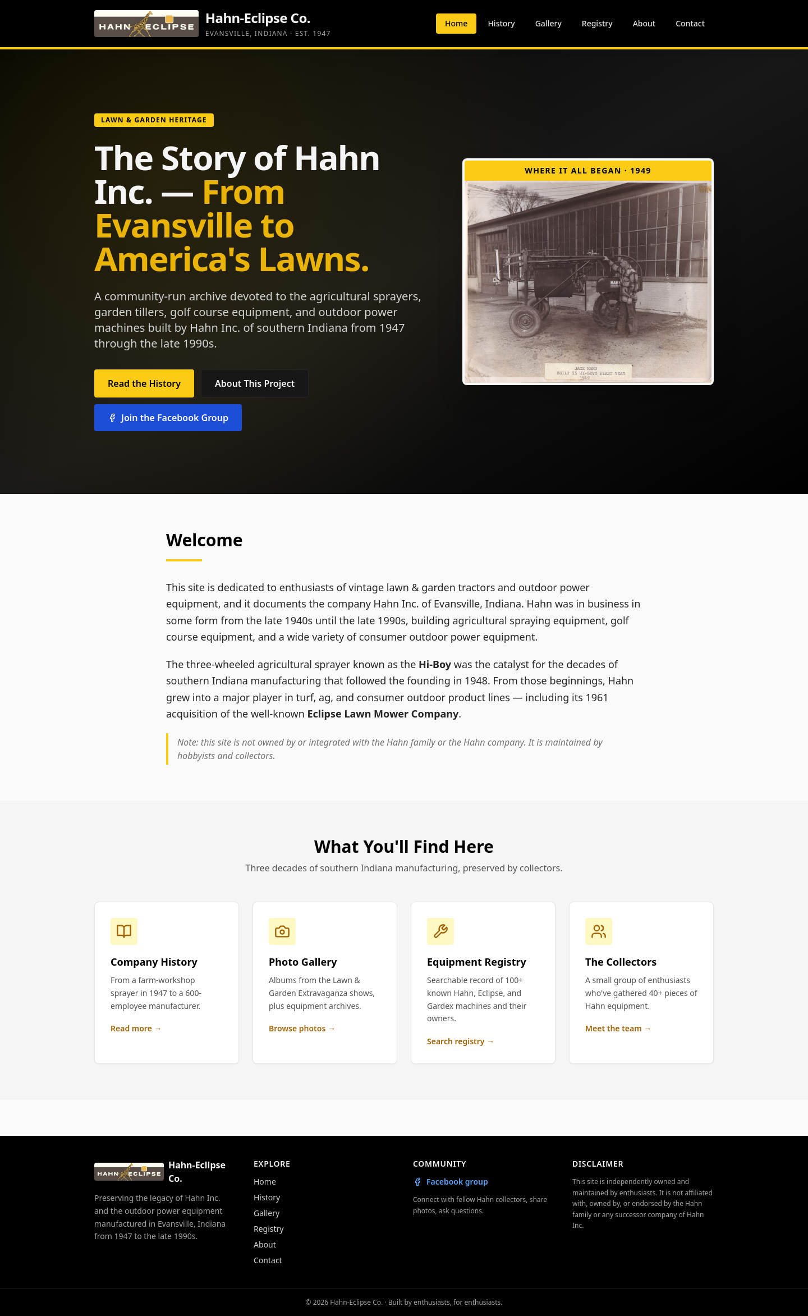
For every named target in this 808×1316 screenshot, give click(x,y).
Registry (597, 23)
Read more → (136, 1028)
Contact (690, 23)
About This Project (255, 383)
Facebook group (450, 1181)
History (501, 23)
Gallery (548, 23)
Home (456, 23)
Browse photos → (302, 1028)
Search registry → (460, 1041)
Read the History (144, 383)
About (644, 23)
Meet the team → (618, 1028)
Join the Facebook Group (168, 418)
